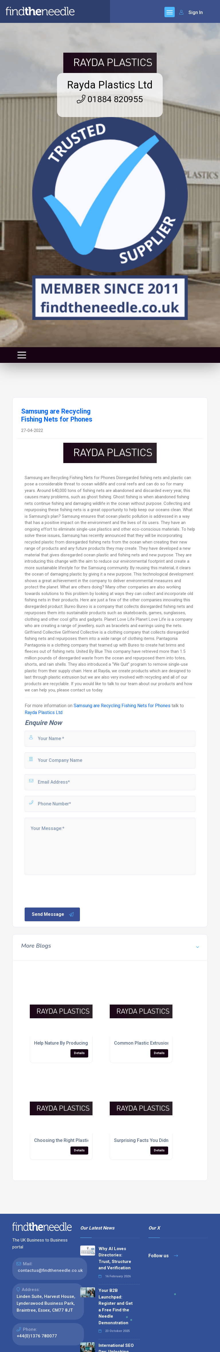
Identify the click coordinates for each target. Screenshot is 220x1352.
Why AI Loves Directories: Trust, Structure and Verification (115, 1258)
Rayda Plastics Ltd (110, 85)
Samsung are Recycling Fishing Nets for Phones (122, 705)
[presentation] (67, 890)
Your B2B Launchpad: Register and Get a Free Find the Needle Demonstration (116, 1306)
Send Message (53, 914)
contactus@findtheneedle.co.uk (50, 1270)
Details (79, 1053)
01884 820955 (110, 99)
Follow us (163, 1255)
